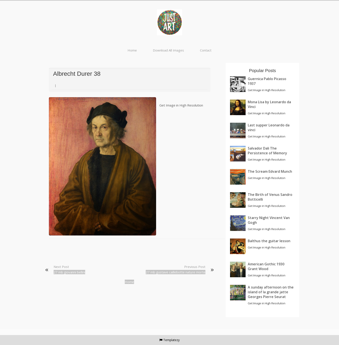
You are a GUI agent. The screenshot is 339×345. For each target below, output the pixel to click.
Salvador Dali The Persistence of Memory (267, 150)
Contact (205, 50)
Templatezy (171, 340)
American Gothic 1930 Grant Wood (266, 266)
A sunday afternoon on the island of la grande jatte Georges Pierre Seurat (271, 292)
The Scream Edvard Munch (270, 171)
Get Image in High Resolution (181, 105)
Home (132, 50)
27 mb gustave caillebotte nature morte (175, 272)
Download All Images (168, 50)
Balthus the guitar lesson (269, 241)
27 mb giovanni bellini (69, 272)
